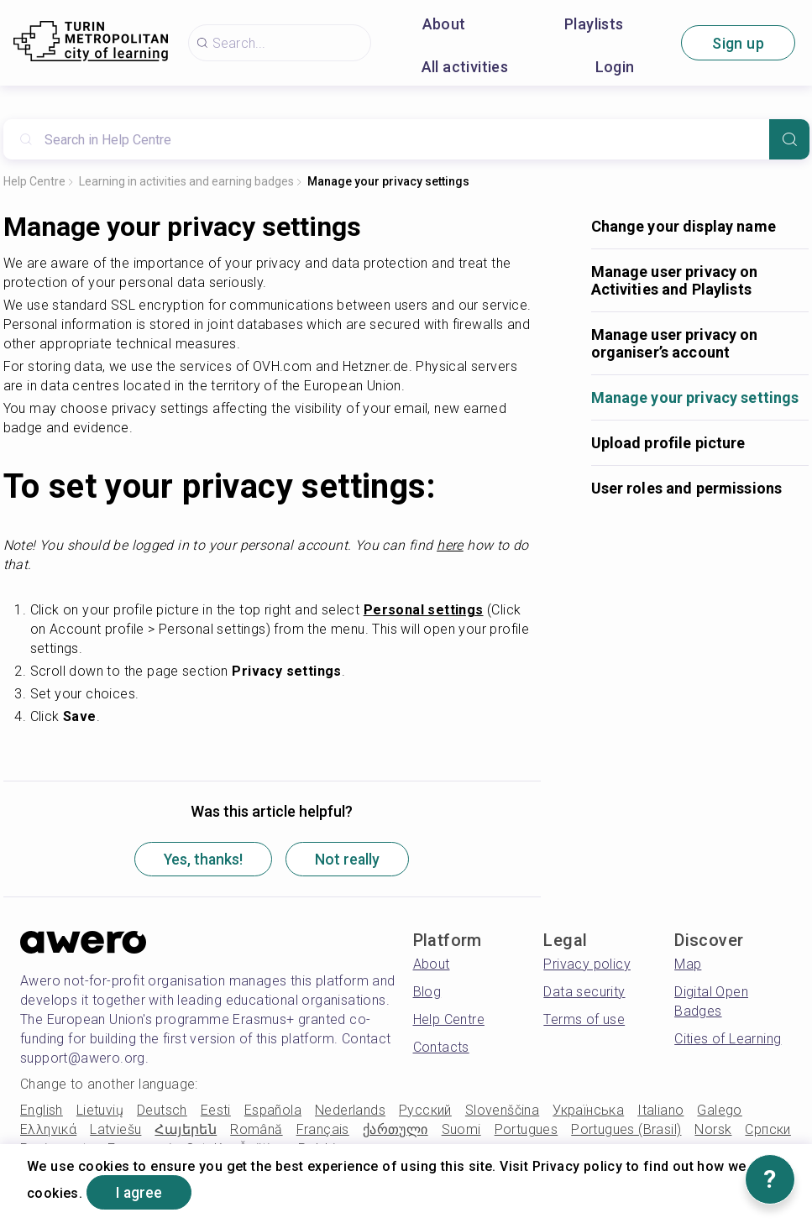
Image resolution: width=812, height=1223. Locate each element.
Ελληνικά (48, 1130)
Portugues (526, 1130)
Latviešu (115, 1130)
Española (272, 1111)
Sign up (738, 43)
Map (687, 965)
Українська (588, 1111)
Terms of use (584, 1020)
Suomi (461, 1130)
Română (256, 1130)
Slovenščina (502, 1111)
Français (322, 1130)
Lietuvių (99, 1111)
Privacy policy (587, 965)
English (41, 1111)
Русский (425, 1111)
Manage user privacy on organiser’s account (674, 343)
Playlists (594, 24)
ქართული (395, 1130)
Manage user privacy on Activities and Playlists (674, 280)
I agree (141, 1192)
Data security (584, 993)
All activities (465, 67)
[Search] (789, 139)
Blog (427, 993)
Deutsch (162, 1111)
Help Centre (34, 181)
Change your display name (683, 226)
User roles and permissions (687, 488)
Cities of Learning (727, 1040)
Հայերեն (186, 1130)
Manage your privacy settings (388, 181)
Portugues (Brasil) (626, 1130)
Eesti (216, 1111)
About (444, 24)
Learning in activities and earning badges (186, 181)
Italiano (660, 1111)
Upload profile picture (668, 443)
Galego (719, 1111)
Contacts (441, 1048)
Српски (767, 1130)
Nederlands (350, 1111)
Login (615, 67)
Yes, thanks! (201, 860)
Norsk (712, 1130)
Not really (350, 860)
